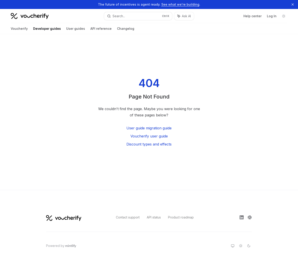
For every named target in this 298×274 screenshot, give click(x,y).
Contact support (128, 217)
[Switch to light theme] (241, 246)
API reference (101, 30)
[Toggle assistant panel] (184, 16)
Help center (252, 16)
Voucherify (19, 30)
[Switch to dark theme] (249, 246)
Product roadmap (181, 217)
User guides (75, 30)
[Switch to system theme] (233, 246)
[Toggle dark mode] (283, 16)
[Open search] (138, 16)
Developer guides (47, 30)
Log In (272, 16)
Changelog (125, 30)
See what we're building (180, 4)
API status (154, 217)
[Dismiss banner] (292, 4)
